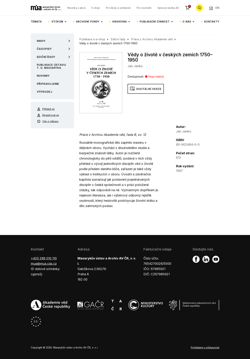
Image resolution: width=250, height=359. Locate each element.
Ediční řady (46, 57)
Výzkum (57, 21)
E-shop (96, 7)
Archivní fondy (87, 21)
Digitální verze (145, 89)
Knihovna (119, 21)
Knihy (41, 41)
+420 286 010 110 (44, 258)
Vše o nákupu (47, 121)
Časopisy (44, 48)
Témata (36, 21)
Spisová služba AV (168, 7)
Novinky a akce (76, 7)
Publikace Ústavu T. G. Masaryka (51, 66)
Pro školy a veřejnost (118, 7)
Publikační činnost (154, 21)
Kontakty (211, 21)
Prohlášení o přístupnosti (205, 347)
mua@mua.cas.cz (44, 263)
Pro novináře (144, 7)
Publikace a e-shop (92, 39)
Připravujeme (48, 83)
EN (217, 7)
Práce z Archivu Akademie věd (151, 39)
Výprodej (44, 91)
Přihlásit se (46, 109)
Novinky (43, 75)
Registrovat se (48, 115)
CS (211, 7)
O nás (187, 21)
